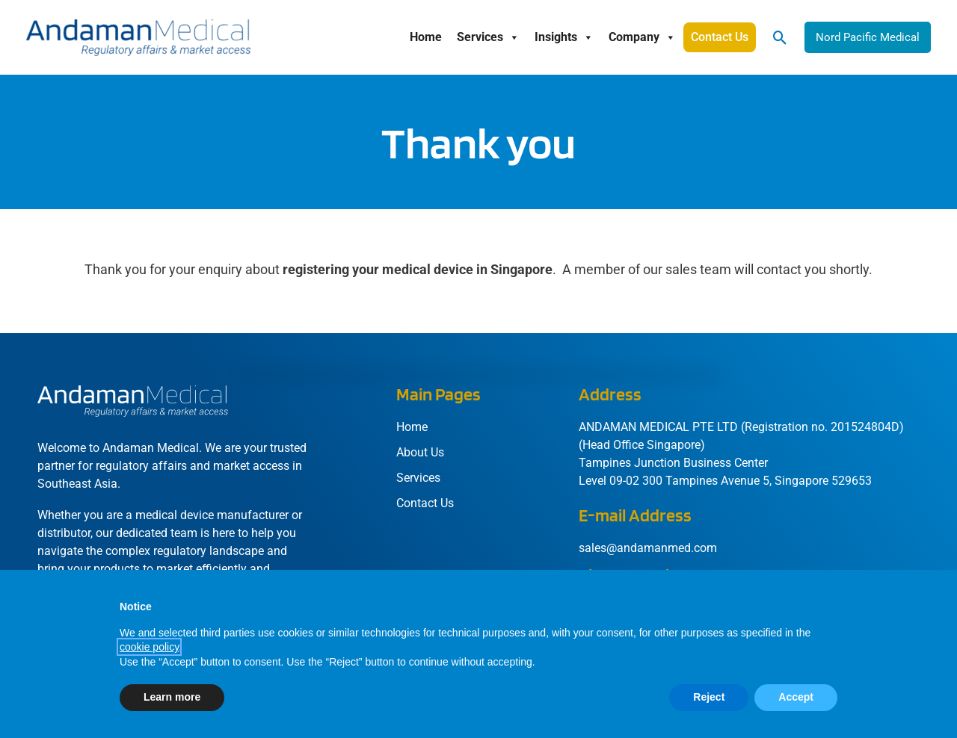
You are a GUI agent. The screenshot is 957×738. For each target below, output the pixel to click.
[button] (780, 37)
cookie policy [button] (149, 647)
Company (642, 37)
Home (426, 37)
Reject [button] (708, 697)
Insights (564, 37)
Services (488, 37)
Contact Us (719, 37)
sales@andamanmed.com (648, 548)
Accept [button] (795, 697)
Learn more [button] (172, 697)
